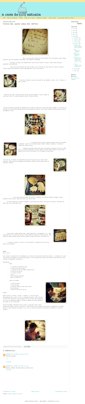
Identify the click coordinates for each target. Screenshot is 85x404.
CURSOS (21, 18)
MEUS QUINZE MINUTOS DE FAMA (65, 18)
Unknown (8, 354)
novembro (76, 40)
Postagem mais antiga (61, 391)
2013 (74, 36)
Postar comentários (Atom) (15, 393)
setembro (76, 43)
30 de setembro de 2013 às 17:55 (19, 366)
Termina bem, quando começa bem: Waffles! (78, 46)
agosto (76, 68)
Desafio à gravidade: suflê (77, 55)
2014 (74, 34)
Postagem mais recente (9, 391)
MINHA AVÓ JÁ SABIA (29, 18)
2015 (74, 32)
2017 (74, 28)
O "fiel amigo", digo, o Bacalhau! (78, 65)
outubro (76, 41)
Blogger (58, 401)
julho (75, 70)
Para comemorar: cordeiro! (77, 50)
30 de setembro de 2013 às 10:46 (19, 354)
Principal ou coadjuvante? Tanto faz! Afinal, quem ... (77, 60)
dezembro (76, 38)
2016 (74, 30)
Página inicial (35, 391)
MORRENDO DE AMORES (42, 18)
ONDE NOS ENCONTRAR (12, 18)
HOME (4, 18)
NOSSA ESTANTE (52, 18)
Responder (8, 361)
